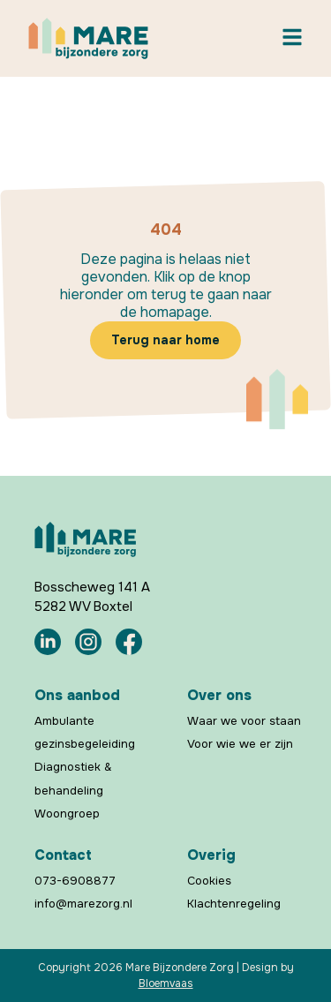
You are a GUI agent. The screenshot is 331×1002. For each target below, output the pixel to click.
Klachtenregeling (234, 903)
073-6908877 (75, 880)
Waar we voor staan (244, 720)
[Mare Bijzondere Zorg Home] (88, 38)
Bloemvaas (166, 983)
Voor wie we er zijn (240, 743)
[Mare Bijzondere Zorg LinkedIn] (47, 642)
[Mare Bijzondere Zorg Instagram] (88, 642)
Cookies (209, 880)
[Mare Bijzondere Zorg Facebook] (129, 642)
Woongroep (67, 812)
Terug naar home (165, 340)
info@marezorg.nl (83, 903)
